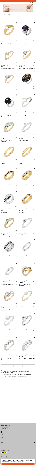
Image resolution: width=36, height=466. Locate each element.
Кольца (2, 414)
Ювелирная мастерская (4, 428)
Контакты (2, 448)
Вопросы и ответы (4, 437)
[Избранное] (17, 23)
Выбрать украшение (23, 0)
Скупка (2, 398)
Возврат (2, 434)
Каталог (5, 14)
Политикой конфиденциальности (7, 461)
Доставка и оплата (3, 433)
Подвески (2, 420)
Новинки (2, 424)
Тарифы (2, 397)
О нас (2, 409)
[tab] (9, 39)
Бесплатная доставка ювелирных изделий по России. (10, 0)
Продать (2, 403)
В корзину (16, 40)
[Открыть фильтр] (34, 20)
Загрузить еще (18, 363)
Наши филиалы (3, 387)
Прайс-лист (2, 395)
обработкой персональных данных (18, 461)
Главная (1, 14)
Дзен (1, 390)
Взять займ (2, 394)
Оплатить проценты (4, 431)
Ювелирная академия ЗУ (4, 445)
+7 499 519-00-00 (3, 386)
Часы (1, 423)
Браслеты (2, 417)
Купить (2, 405)
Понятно (18, 463)
